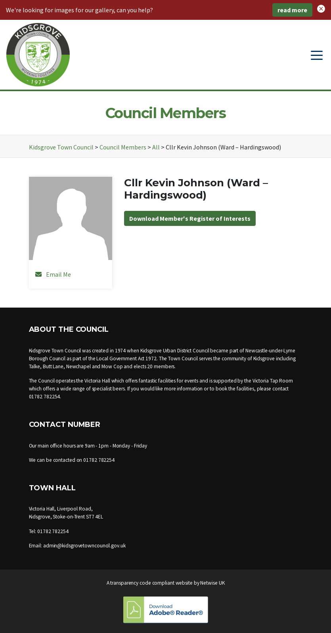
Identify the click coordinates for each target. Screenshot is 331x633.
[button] (321, 8)
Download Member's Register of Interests (190, 218)
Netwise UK (212, 582)
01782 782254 (44, 396)
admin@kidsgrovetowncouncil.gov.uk (84, 545)
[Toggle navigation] (317, 54)
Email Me (58, 274)
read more (292, 10)
